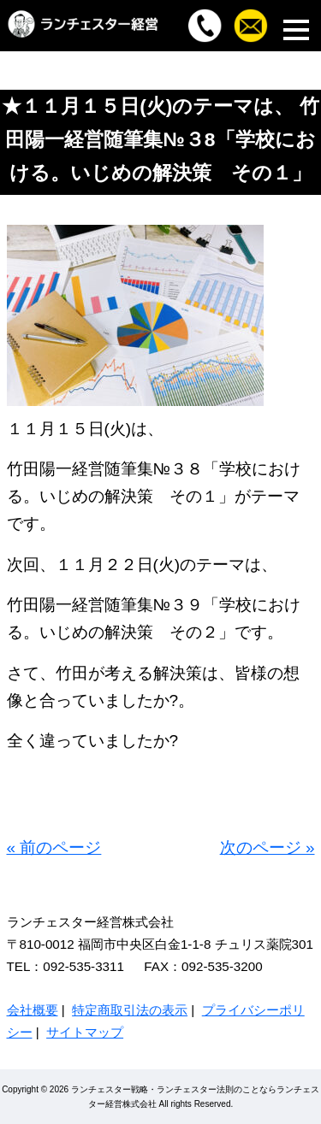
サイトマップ (84, 1032)
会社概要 (32, 1010)
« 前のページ (54, 847)
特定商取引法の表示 (129, 1010)
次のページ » (267, 847)
